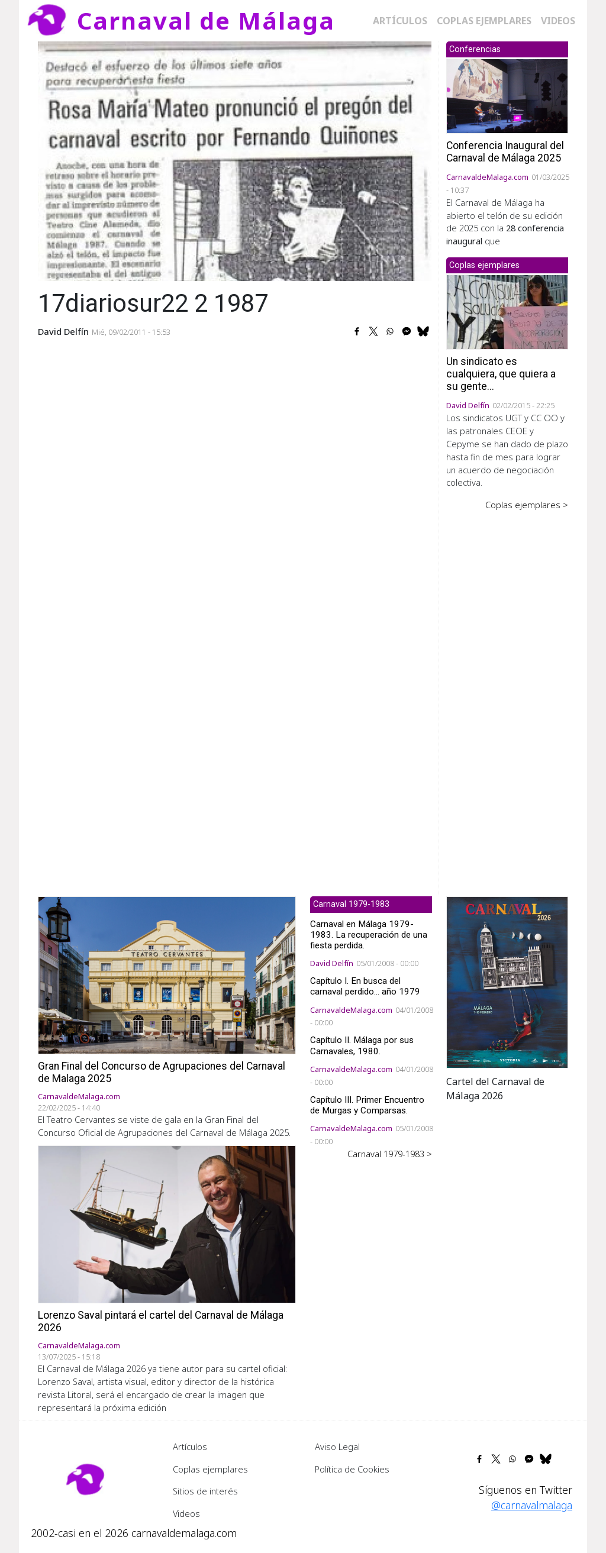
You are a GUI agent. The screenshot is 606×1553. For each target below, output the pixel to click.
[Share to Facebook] (357, 331)
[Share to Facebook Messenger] (406, 331)
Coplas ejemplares (484, 20)
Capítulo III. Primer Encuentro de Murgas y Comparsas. (367, 1105)
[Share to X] (373, 331)
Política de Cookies (352, 1469)
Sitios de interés (205, 1491)
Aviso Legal (337, 1446)
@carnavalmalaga (531, 1505)
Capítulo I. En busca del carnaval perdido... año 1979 (365, 986)
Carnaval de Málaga (206, 20)
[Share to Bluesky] (423, 331)
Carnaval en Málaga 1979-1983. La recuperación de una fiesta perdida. (368, 935)
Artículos (400, 20)
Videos (558, 20)
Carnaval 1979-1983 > (389, 1154)
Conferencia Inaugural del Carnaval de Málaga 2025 (505, 152)
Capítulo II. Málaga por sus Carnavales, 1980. (362, 1045)
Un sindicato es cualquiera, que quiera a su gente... (501, 374)
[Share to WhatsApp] (390, 331)
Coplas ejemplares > (526, 505)
